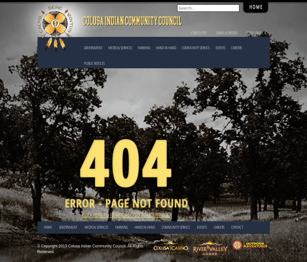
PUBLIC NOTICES (94, 63)
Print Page (254, 33)
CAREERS (236, 47)
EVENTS (220, 47)
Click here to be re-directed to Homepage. (126, 215)
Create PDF (199, 33)
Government (93, 47)
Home (48, 227)
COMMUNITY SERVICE (196, 47)
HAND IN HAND (166, 47)
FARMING (144, 47)
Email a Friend (226, 33)
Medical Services (120, 47)
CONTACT (237, 227)
